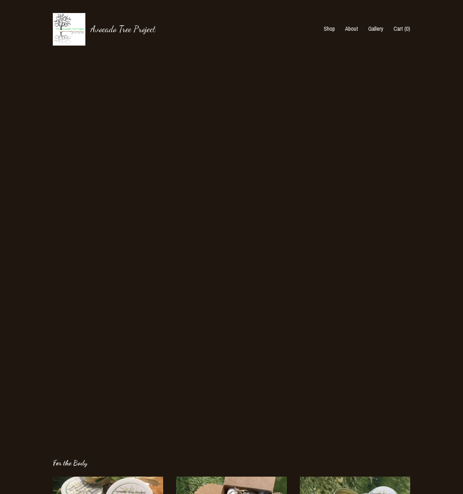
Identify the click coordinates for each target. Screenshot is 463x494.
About (351, 29)
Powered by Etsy (363, 447)
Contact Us (65, 466)
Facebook (186, 427)
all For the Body (83, 349)
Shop (329, 29)
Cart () (402, 29)
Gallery (375, 29)
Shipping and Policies (76, 457)
